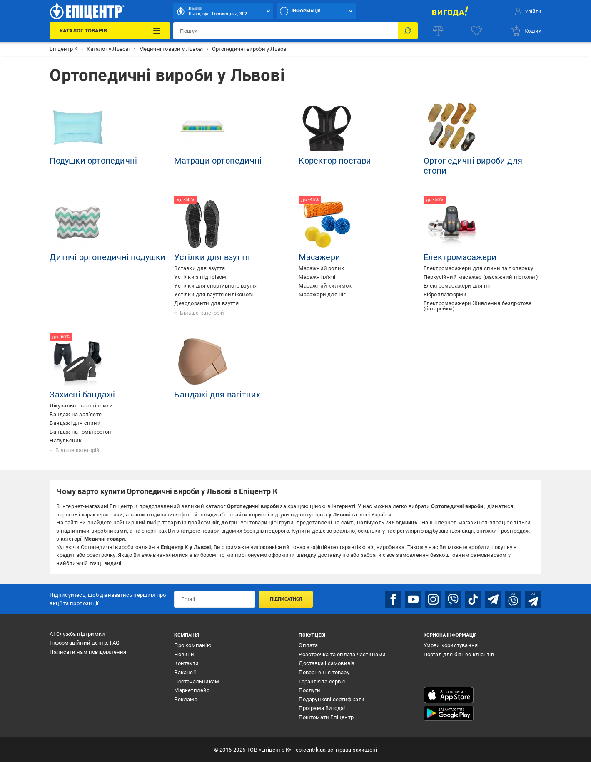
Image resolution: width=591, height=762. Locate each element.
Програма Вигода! (322, 708)
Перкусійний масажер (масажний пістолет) (481, 277)
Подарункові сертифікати (331, 699)
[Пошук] (408, 30)
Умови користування (451, 645)
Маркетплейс (191, 690)
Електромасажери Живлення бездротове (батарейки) (478, 306)
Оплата (308, 645)
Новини (184, 654)
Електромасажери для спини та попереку (478, 268)
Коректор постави (335, 161)
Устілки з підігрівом (200, 277)
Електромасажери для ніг (457, 286)
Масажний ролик (321, 268)
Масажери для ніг (322, 294)
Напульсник (66, 440)
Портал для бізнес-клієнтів (459, 654)
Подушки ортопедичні (93, 161)
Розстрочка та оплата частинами (342, 654)
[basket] (525, 30)
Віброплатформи (445, 294)
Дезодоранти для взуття (206, 303)
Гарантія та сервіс (322, 681)
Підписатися (286, 599)
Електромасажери (460, 257)
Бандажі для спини (75, 423)
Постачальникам (196, 681)
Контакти (186, 663)
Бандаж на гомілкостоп (80, 432)
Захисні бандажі (82, 395)
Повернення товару (324, 672)
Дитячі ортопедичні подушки (107, 257)
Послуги (309, 690)
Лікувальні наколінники (81, 405)
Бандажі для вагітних (217, 395)
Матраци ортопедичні (218, 161)
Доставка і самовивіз (326, 663)
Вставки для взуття (199, 268)
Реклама (185, 699)
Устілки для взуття (212, 257)
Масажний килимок (325, 286)
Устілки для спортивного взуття (215, 286)
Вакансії (185, 672)
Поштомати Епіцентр (326, 717)
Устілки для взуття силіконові (213, 294)
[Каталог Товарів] (110, 30)
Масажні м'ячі (317, 277)
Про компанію (192, 645)
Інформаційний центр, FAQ (85, 643)
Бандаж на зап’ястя (76, 414)
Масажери (319, 257)
